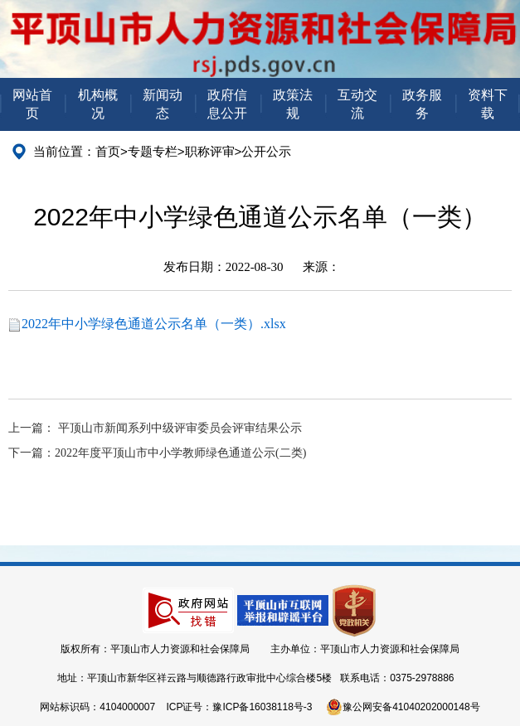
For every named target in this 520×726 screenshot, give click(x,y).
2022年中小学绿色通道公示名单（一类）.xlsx (154, 324)
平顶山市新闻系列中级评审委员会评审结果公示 (180, 428)
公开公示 (266, 151)
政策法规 (293, 104)
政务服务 (422, 104)
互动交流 (357, 104)
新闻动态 (162, 104)
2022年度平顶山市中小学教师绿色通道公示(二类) (180, 453)
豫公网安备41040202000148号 (402, 707)
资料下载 (488, 104)
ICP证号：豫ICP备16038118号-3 (239, 707)
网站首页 (32, 104)
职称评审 (210, 151)
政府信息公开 (227, 104)
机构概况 (98, 104)
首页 (107, 151)
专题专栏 (152, 151)
